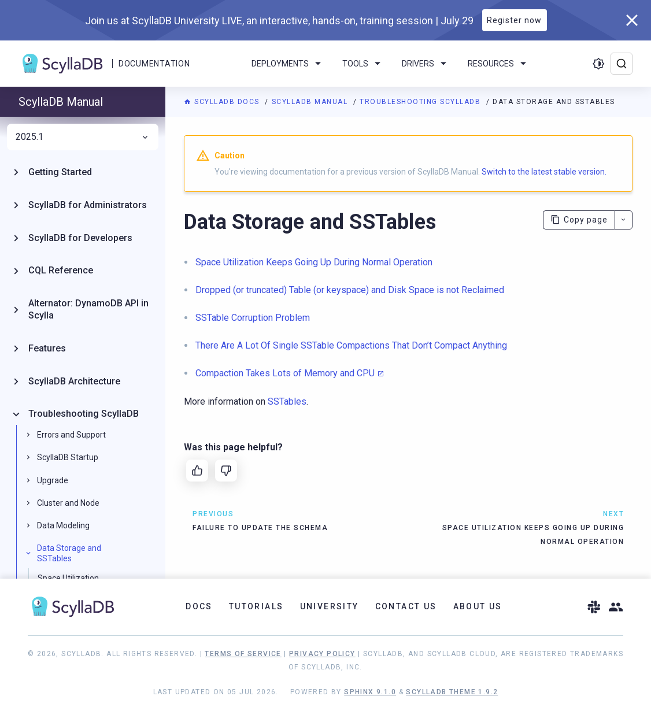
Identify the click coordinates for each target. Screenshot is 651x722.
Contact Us (406, 606)
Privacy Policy (322, 654)
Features (47, 348)
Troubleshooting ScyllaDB (421, 102)
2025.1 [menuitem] (83, 137)
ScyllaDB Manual (311, 102)
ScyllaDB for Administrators (87, 204)
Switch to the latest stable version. (544, 171)
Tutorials (256, 606)
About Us (477, 606)
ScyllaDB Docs (223, 102)
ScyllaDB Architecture (74, 381)
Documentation (154, 63)
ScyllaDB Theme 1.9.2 (452, 692)
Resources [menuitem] (499, 64)
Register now (514, 20)
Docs (199, 606)
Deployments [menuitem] (288, 64)
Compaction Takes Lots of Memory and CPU (285, 373)
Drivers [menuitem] (426, 64)
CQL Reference (60, 270)
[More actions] (623, 219)
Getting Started (60, 171)
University (329, 606)
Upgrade (52, 480)
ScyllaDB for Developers (80, 237)
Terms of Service (243, 654)
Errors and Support (71, 434)
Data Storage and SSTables (69, 553)
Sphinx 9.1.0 (370, 692)
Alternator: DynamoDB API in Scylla (88, 309)
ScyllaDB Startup (67, 457)
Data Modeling (63, 525)
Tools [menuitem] (363, 64)
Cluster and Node (68, 503)
